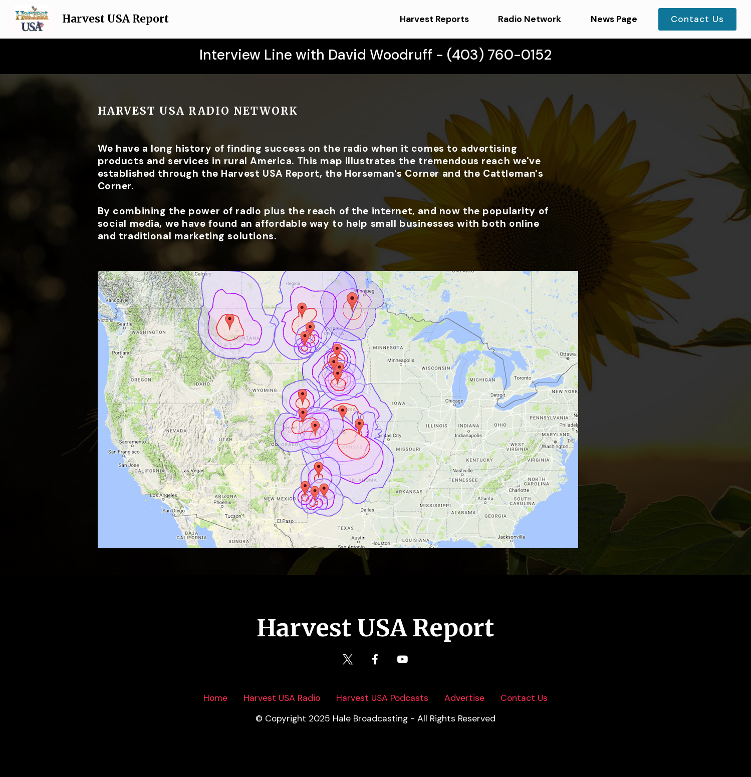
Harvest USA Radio (281, 697)
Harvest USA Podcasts (382, 697)
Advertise (464, 697)
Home (215, 697)
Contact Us (697, 19)
